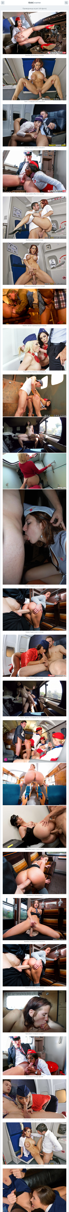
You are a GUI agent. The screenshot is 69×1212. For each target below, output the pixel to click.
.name (34, 2)
